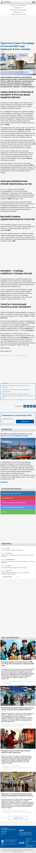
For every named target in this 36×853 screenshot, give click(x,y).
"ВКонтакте (24, 389)
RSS (2, 835)
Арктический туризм (18, 5)
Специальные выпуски (11, 493)
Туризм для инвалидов (18, 10)
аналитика (20, 726)
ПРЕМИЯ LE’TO (18, 8)
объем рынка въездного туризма (10, 767)
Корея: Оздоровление (18, 14)
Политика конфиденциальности (8, 828)
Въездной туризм (6, 765)
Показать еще (18, 818)
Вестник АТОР (7, 498)
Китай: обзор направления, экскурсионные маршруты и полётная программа (17, 562)
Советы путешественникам (13, 503)
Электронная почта (6, 418)
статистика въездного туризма (21, 355)
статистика (29, 681)
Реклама (3, 833)
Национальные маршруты (13, 507)
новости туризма (6, 683)
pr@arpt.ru (14, 844)
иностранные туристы (7, 769)
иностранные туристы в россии (9, 726)
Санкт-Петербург (4, 355)
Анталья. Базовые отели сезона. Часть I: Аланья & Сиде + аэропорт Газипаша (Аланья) (15, 573)
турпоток (12, 355)
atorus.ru (15, 851)
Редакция (4, 831)
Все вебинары (7, 577)
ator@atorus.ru (11, 841)
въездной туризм (21, 681)
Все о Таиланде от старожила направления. (12, 550)
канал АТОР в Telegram (16, 385)
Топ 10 (4, 512)
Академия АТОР (18, 12)
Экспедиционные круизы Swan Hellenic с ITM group (14, 567)
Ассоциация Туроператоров (7, 2)
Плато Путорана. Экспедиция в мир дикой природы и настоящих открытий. (17, 555)
